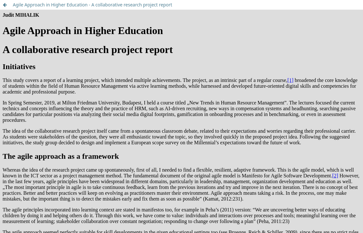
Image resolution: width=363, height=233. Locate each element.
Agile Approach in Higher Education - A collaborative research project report (92, 5)
